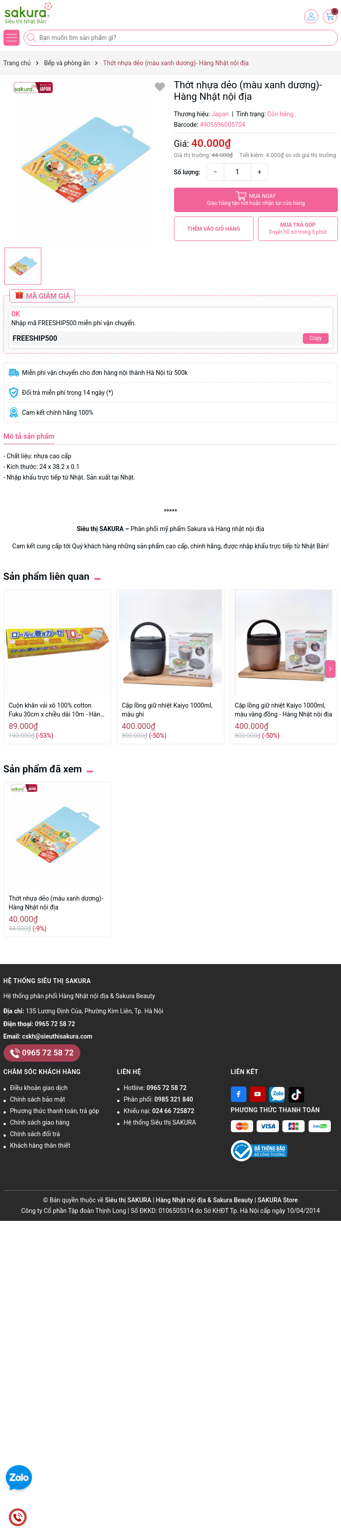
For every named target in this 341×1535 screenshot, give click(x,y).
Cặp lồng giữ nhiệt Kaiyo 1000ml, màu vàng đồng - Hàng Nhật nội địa (283, 710)
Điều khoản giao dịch (39, 1087)
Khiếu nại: (159, 1110)
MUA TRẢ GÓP (298, 229)
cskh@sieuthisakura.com (57, 1036)
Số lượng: (187, 172)
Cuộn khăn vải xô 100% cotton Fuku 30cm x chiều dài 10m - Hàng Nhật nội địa (56, 710)
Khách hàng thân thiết (40, 1145)
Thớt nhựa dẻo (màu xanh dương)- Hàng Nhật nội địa (56, 903)
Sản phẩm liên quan (47, 576)
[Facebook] (238, 1094)
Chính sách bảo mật (37, 1099)
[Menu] (12, 38)
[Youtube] (258, 1094)
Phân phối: (158, 1099)
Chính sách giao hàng (40, 1122)
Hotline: (155, 1087)
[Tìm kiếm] (32, 38)
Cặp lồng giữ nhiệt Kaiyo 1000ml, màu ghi (167, 710)
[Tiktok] (296, 1094)
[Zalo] (277, 1094)
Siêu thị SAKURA (100, 528)
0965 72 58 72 (55, 1023)
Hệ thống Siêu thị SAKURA (160, 1122)
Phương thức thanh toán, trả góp (54, 1110)
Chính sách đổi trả (35, 1133)
